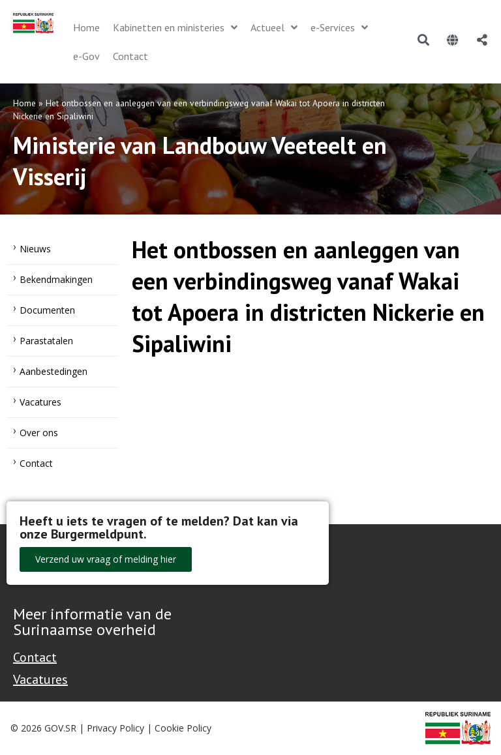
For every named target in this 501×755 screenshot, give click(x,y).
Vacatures (40, 402)
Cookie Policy (183, 728)
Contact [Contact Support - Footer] (35, 657)
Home (24, 103)
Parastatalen (46, 340)
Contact (36, 463)
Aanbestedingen (53, 371)
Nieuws (35, 249)
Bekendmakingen (56, 279)
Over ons (39, 432)
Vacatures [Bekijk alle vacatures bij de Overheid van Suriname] (40, 679)
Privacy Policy (115, 728)
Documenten (47, 310)
